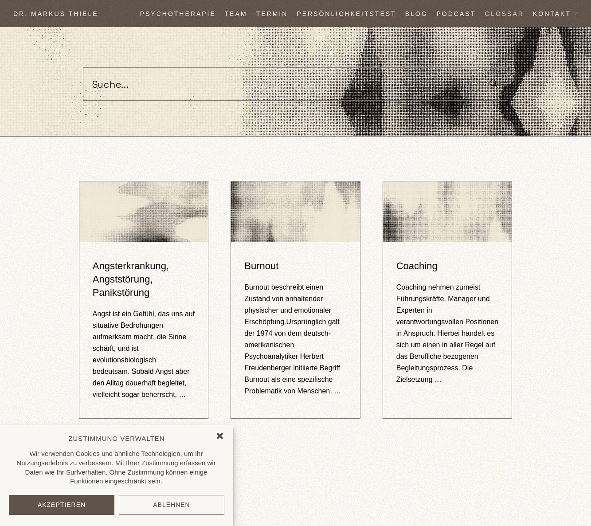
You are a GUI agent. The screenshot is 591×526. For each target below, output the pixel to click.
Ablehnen (171, 504)
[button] (219, 436)
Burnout (261, 265)
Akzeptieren (62, 504)
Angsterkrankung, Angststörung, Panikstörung (131, 279)
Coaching (417, 265)
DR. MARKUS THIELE (55, 13)
